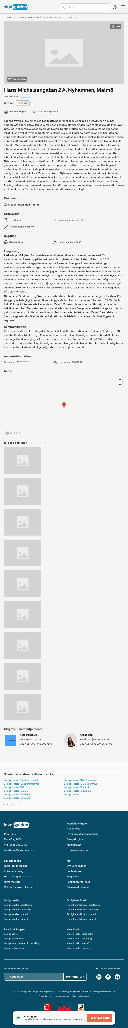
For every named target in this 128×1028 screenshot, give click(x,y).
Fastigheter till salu (78, 882)
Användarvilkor (45, 996)
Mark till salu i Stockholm (80, 934)
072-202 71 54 (44, 744)
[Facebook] (108, 977)
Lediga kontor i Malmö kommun (80, 780)
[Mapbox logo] (12, 433)
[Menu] (123, 7)
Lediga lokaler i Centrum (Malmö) (21, 784)
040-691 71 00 (27, 744)
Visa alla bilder (17, 79)
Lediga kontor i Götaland (17, 794)
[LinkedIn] (99, 977)
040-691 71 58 (87, 744)
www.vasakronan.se (30, 739)
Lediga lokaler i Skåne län (77, 791)
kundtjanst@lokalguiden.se (20, 850)
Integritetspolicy (62, 996)
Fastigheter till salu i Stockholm (83, 905)
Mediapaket (74, 845)
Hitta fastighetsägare (17, 876)
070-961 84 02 (104, 744)
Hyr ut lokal (73, 828)
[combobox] (87, 7)
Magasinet (73, 876)
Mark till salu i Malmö (78, 943)
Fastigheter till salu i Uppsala (82, 919)
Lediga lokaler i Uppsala (16, 919)
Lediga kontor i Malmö (15, 787)
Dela (115, 26)
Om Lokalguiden (76, 866)
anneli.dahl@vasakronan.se (94, 739)
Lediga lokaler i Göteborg (17, 910)
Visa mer (8, 804)
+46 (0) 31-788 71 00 (15, 845)
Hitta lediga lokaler (15, 866)
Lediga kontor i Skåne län (77, 787)
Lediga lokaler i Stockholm (18, 905)
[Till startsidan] (15, 8)
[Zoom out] (120, 384)
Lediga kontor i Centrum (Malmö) (21, 780)
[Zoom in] (120, 379)
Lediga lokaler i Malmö (16, 791)
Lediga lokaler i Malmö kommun (81, 784)
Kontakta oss (74, 871)
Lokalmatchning (13, 871)
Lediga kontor (71, 794)
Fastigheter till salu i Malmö (81, 914)
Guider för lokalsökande (18, 887)
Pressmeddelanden (78, 887)
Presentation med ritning (21, 205)
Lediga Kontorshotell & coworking (22, 943)
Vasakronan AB (29, 735)
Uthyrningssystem (77, 850)
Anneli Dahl (87, 735)
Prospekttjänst (75, 839)
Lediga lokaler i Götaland (17, 798)
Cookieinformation (80, 996)
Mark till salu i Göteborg (79, 939)
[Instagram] (117, 977)
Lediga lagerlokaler (14, 939)
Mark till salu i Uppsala (78, 948)
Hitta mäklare (12, 882)
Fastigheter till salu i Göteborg (82, 910)
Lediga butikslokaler (14, 948)
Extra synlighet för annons (82, 834)
